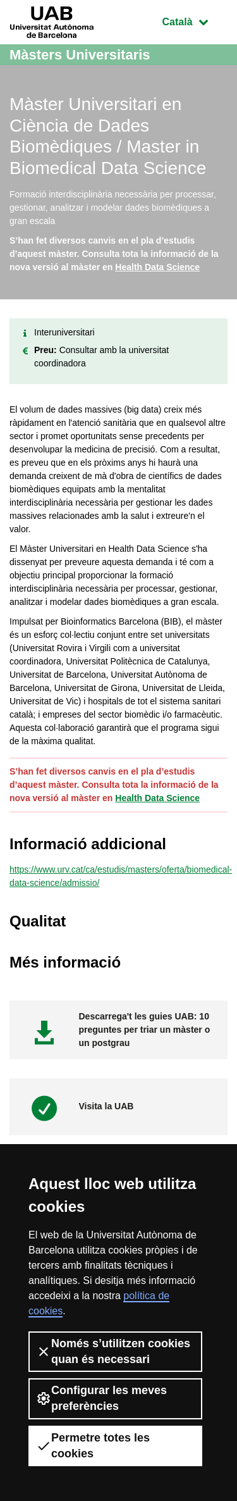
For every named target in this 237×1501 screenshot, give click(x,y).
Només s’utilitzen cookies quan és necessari (113, 1351)
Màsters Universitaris (79, 55)
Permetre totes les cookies (93, 1445)
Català (195, 20)
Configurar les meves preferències (101, 1398)
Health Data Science (157, 267)
